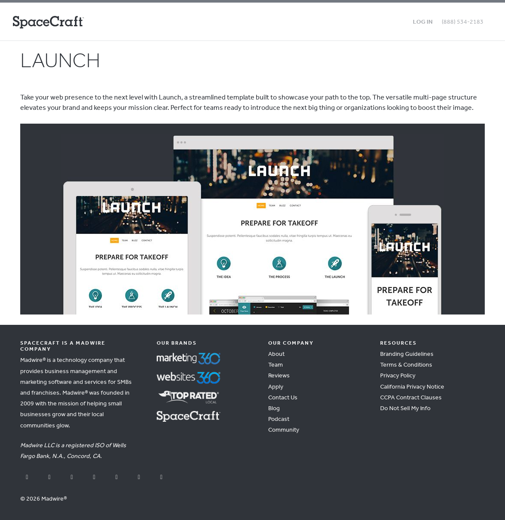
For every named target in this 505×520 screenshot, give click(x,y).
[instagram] (94, 478)
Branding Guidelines (407, 354)
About (276, 354)
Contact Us (282, 398)
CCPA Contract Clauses (411, 398)
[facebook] (27, 478)
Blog (274, 408)
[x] (72, 478)
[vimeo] (161, 478)
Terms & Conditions (406, 365)
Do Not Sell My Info (405, 408)
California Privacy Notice (412, 387)
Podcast (278, 419)
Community (283, 430)
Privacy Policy (397, 376)
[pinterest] (139, 478)
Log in (423, 22)
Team (275, 365)
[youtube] (49, 478)
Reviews (279, 376)
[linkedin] (117, 478)
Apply (275, 387)
